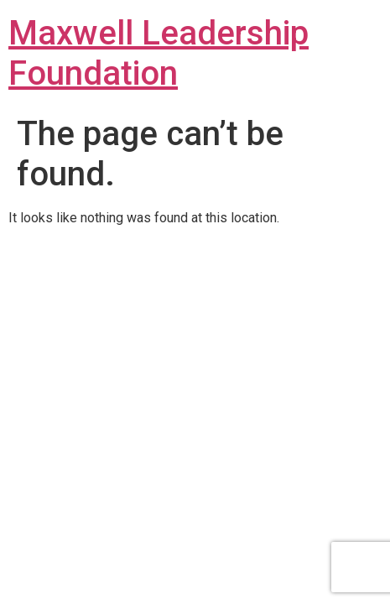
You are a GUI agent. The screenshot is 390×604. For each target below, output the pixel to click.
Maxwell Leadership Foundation (158, 53)
